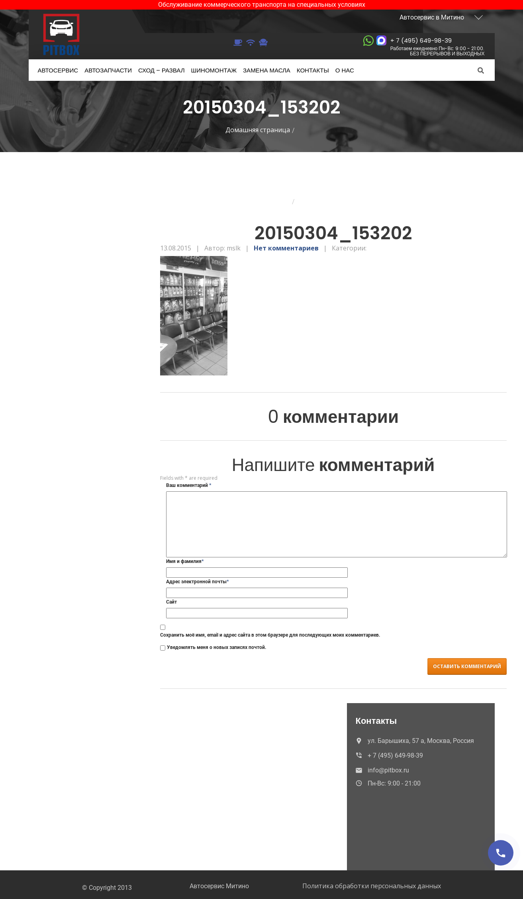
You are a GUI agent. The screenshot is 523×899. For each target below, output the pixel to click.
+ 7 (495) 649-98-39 (437, 46)
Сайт (171, 602)
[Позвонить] (500, 853)
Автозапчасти (108, 70)
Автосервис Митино (219, 886)
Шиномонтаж (214, 70)
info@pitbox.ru (382, 770)
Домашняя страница (257, 129)
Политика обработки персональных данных (371, 885)
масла (266, 70)
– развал (161, 70)
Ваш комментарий (188, 485)
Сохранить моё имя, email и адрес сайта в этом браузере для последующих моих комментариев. (270, 635)
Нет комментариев (286, 248)
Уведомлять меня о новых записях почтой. (216, 647)
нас (344, 70)
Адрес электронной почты (197, 581)
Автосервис (58, 70)
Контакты (313, 70)
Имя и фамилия (185, 561)
